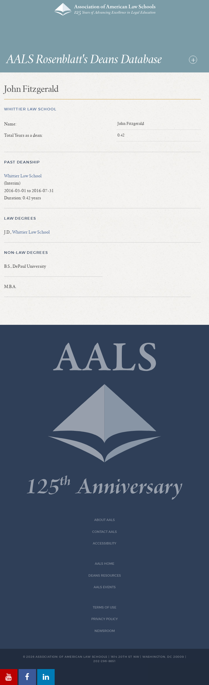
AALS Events (105, 587)
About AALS (104, 520)
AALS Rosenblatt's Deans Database (84, 59)
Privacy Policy (104, 619)
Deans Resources (104, 575)
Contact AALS (104, 532)
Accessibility (104, 543)
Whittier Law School (30, 109)
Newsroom (104, 631)
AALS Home (104, 564)
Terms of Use (104, 607)
